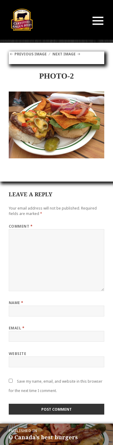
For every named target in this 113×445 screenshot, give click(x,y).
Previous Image (30, 54)
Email (16, 328)
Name (16, 302)
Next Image (64, 54)
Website (17, 353)
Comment (21, 226)
